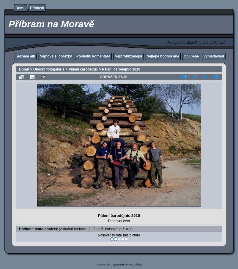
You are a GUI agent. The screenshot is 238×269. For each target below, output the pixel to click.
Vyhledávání (213, 56)
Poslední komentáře (93, 56)
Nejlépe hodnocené (162, 56)
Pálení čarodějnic (83, 69)
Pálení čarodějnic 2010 (121, 69)
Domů (20, 8)
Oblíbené (191, 56)
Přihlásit (37, 8)
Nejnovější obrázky (56, 56)
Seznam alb (25, 56)
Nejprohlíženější (128, 56)
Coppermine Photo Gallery (126, 264)
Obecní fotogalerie (48, 69)
